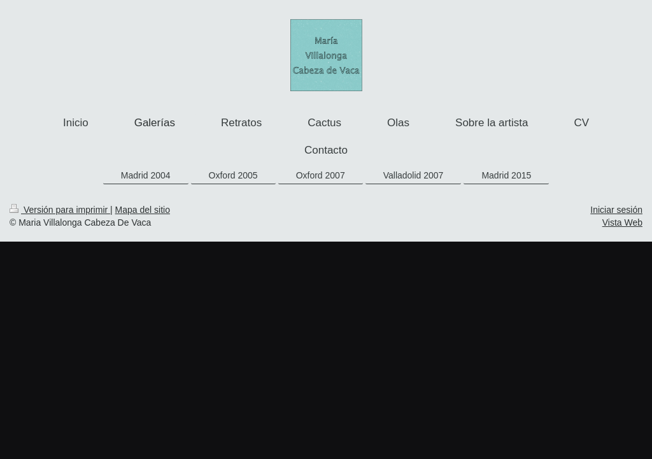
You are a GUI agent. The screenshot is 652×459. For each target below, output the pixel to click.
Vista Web (622, 222)
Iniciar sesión (616, 210)
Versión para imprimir (60, 210)
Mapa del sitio (142, 210)
